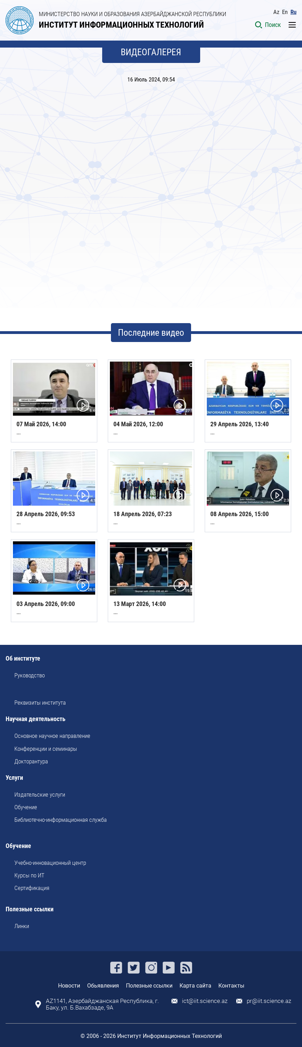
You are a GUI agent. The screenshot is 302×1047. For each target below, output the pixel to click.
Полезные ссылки (30, 909)
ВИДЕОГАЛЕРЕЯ (151, 52)
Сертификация (31, 887)
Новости (69, 985)
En (285, 12)
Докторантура (31, 761)
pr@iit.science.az (269, 1001)
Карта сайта (195, 985)
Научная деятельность (35, 719)
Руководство (29, 675)
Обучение (25, 807)
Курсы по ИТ (29, 875)
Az (276, 12)
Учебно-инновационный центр (50, 862)
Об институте (23, 658)
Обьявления (103, 985)
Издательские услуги (39, 794)
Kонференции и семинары (45, 748)
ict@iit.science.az (204, 1001)
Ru (293, 12)
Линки (21, 926)
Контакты (231, 985)
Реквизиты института (40, 702)
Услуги (14, 778)
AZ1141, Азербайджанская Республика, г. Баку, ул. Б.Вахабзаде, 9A (102, 1004)
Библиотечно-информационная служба (60, 819)
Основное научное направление (52, 735)
